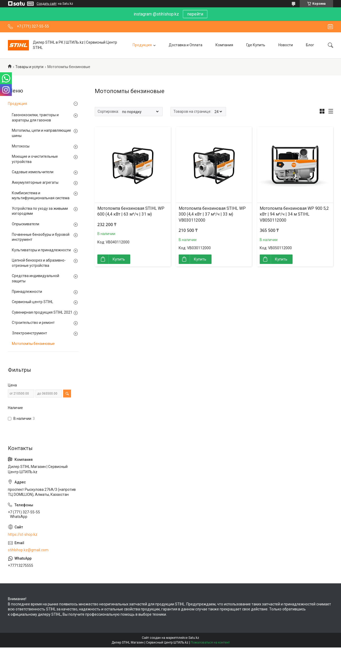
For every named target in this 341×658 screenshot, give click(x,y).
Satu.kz (193, 638)
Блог (310, 45)
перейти (195, 14)
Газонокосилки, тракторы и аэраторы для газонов (35, 117)
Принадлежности (27, 291)
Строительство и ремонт (33, 322)
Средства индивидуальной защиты (35, 278)
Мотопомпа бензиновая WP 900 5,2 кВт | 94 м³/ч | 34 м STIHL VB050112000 (294, 214)
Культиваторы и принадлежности (41, 250)
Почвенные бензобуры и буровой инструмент (40, 237)
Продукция (142, 45)
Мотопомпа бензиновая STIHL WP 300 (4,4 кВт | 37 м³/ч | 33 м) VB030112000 (212, 214)
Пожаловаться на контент (210, 642)
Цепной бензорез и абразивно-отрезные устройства (39, 263)
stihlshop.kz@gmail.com (28, 550)
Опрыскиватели (25, 224)
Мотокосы (20, 146)
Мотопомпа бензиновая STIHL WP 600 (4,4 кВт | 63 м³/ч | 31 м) (130, 211)
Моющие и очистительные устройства (35, 159)
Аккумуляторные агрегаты (35, 182)
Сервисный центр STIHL (32, 302)
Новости (285, 45)
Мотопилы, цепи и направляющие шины (41, 133)
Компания (224, 45)
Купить (119, 259)
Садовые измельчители (32, 172)
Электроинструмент (29, 333)
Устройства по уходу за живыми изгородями (40, 211)
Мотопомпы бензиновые (33, 343)
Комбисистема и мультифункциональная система (40, 195)
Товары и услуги (29, 67)
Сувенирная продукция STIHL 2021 (42, 312)
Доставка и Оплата (185, 45)
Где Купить (255, 45)
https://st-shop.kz (22, 534)
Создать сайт (47, 4)
